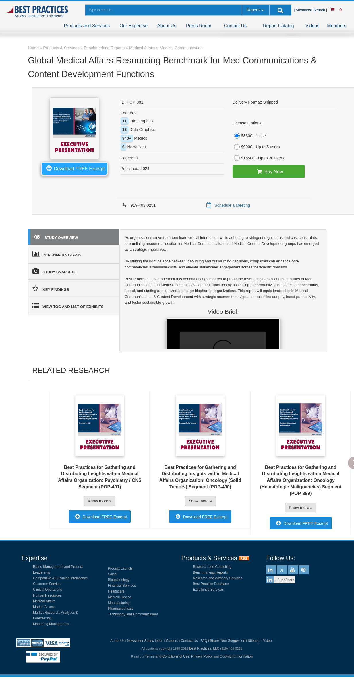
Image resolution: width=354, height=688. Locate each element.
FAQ (203, 641)
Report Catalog (278, 25)
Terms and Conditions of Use (167, 656)
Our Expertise (133, 25)
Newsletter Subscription (145, 641)
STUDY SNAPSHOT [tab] (54, 271)
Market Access (44, 607)
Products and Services (87, 25)
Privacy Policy (202, 656)
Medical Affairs (44, 601)
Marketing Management (51, 624)
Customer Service (46, 584)
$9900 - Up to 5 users (256, 147)
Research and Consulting (212, 567)
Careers (172, 641)
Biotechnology (118, 580)
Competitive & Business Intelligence (60, 578)
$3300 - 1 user (250, 136)
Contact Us (235, 25)
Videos (312, 25)
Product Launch (120, 568)
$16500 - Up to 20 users (258, 158)
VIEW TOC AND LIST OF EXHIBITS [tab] (67, 306)
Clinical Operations (47, 590)
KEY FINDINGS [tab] (50, 288)
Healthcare (116, 591)
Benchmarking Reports (210, 572)
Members (336, 25)
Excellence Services (208, 590)
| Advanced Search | (311, 10)
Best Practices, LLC (204, 648)
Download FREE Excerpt (74, 168)
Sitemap (254, 641)
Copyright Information (236, 656)
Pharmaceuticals (121, 609)
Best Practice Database (211, 584)
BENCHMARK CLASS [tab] (56, 254)
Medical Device (119, 597)
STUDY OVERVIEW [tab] (56, 236)
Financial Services (122, 586)
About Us (166, 25)
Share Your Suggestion (227, 641)
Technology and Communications (133, 614)
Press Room (198, 25)
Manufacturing (119, 603)
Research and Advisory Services (218, 578)
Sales (112, 574)
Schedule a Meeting (227, 205)
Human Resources (47, 595)
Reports (253, 10)
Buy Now (268, 171)
